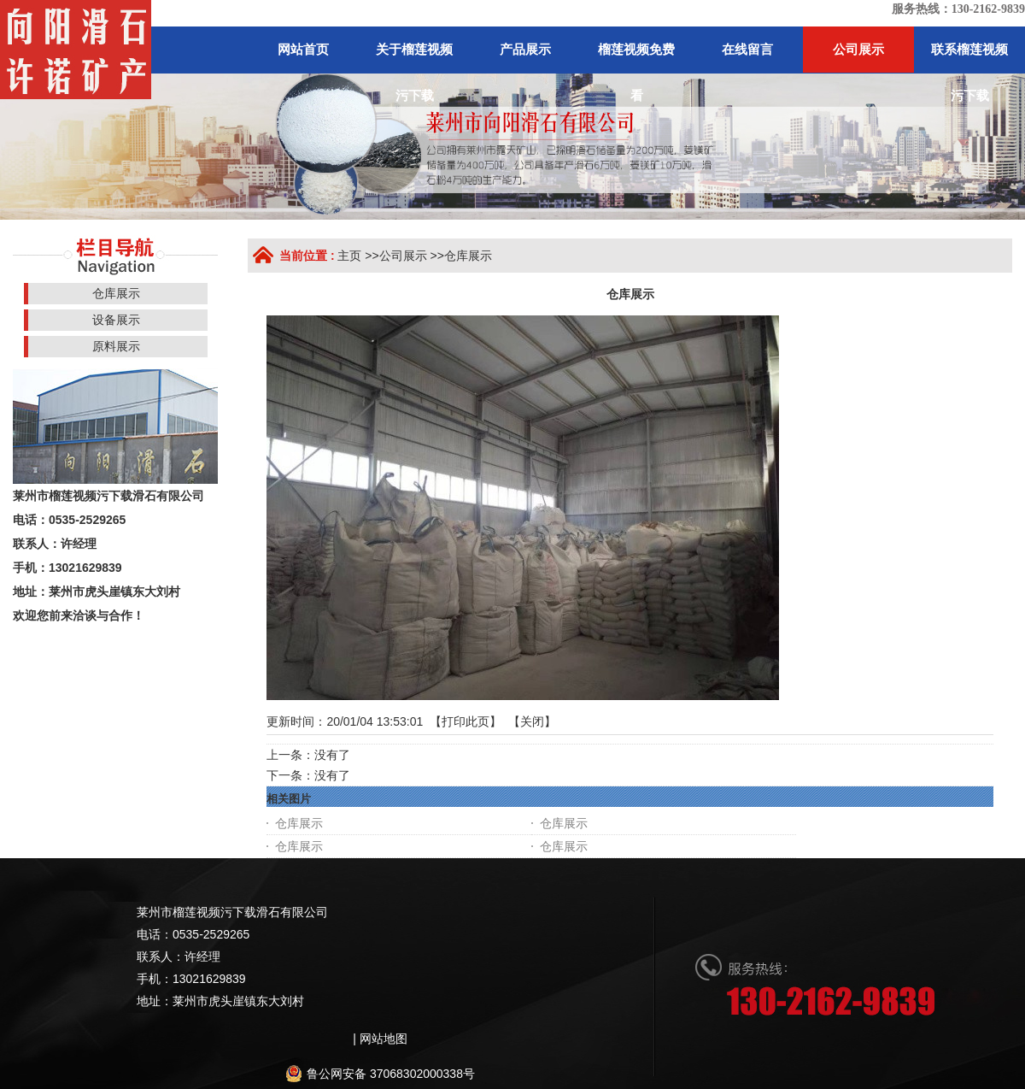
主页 (349, 255)
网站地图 (383, 1038)
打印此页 (465, 721)
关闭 (532, 721)
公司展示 (403, 255)
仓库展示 (468, 255)
